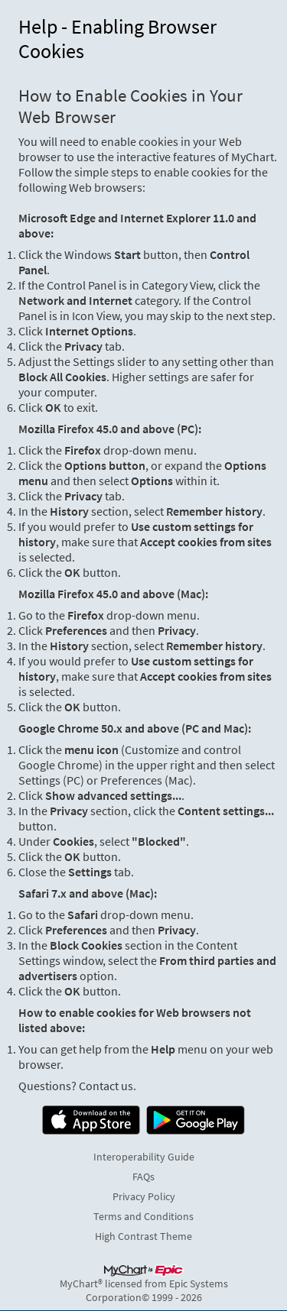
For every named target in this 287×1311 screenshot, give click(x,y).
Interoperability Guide (143, 1157)
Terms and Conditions (143, 1216)
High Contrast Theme (143, 1236)
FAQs (143, 1176)
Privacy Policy (144, 1196)
